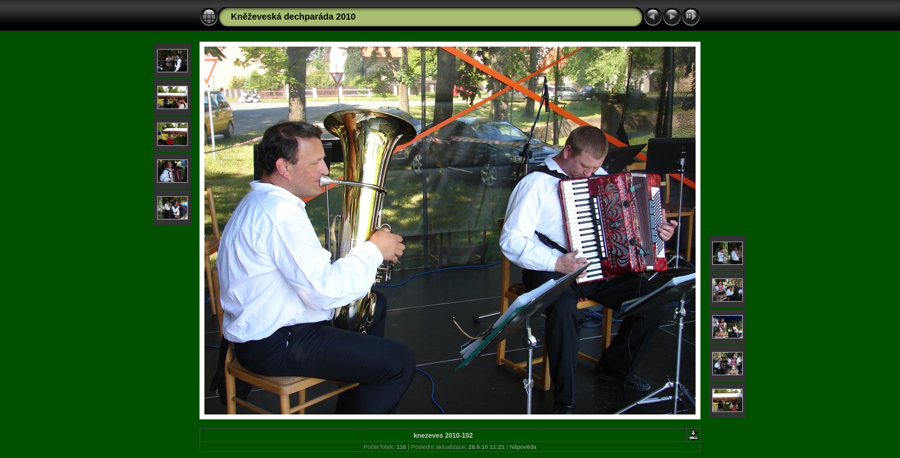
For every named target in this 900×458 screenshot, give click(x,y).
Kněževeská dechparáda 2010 (293, 16)
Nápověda (523, 446)
